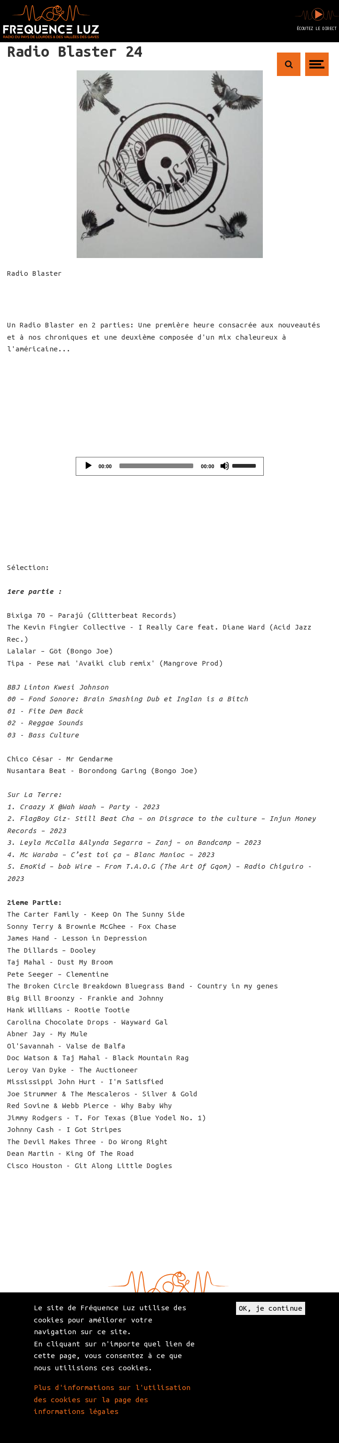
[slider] (156, 465)
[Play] (88, 466)
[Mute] (224, 466)
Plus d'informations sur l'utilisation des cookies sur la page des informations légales (112, 1399)
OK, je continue (270, 1308)
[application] (170, 466)
